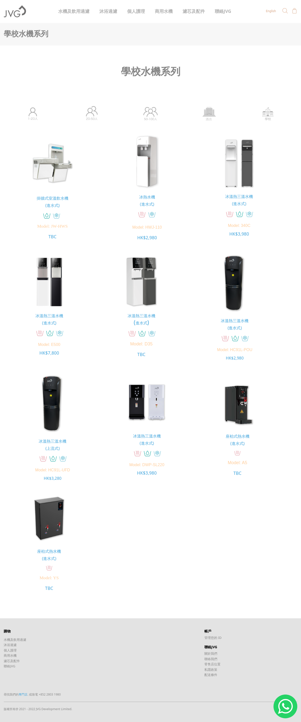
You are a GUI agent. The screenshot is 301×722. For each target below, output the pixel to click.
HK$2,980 (147, 237)
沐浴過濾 (108, 11)
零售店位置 (212, 664)
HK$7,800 (49, 353)
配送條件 (210, 675)
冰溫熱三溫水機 (239, 196)
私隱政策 (210, 669)
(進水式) (52, 205)
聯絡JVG (223, 11)
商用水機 (164, 11)
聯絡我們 (210, 658)
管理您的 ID (212, 637)
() (141, 322)
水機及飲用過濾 (73, 11)
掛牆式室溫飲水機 (52, 198)
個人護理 (136, 11)
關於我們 (210, 653)
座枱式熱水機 (237, 436)
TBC (52, 237)
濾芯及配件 (194, 11)
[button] (285, 11)
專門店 (23, 694)
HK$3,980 (239, 234)
